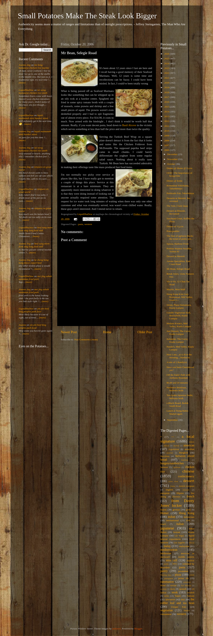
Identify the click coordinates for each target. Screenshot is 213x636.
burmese (164, 467)
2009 (167, 135)
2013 (167, 116)
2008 (167, 140)
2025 (167, 58)
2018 (167, 92)
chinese (188, 471)
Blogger (138, 628)
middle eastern (186, 556)
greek (188, 509)
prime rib (183, 578)
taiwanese (170, 599)
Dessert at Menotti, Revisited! (176, 212)
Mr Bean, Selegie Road (178, 268)
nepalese (190, 560)
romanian (187, 582)
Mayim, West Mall (176, 289)
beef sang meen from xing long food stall (36, 229)
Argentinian (174, 449)
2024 (167, 63)
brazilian (184, 460)
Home (107, 332)
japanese (167, 528)
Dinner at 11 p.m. (175, 226)
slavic (172, 589)
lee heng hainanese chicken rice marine (34, 66)
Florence (176, 496)
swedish (190, 592)
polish (191, 575)
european (165, 493)
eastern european (186, 486)
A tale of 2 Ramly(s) (177, 362)
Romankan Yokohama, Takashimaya (178, 187)
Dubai (172, 486)
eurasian (186, 490)
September (172, 420)
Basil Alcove (129, 125)
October (171, 164)
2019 (167, 87)
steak (175, 592)
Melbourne (166, 553)
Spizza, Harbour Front (178, 243)
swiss (166, 596)
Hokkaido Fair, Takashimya (180, 193)
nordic (166, 564)
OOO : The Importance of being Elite (179, 174)
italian (180, 524)
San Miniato (186, 585)
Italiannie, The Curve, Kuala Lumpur (177, 340)
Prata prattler (173, 231)
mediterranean (169, 549)
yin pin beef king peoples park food (34, 310)
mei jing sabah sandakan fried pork (35, 277)
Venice (187, 610)
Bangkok (183, 452)
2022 (167, 73)
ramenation (167, 581)
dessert (188, 481)
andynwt (116, 628)
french (190, 496)
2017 (167, 97)
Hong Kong (186, 513)
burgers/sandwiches (172, 463)
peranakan (183, 571)
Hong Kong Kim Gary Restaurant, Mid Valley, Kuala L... (180, 297)
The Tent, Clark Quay (177, 205)
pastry (164, 571)
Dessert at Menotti (176, 256)
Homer (165, 513)
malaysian (184, 546)
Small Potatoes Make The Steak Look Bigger (87, 16)
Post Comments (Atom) (86, 339)
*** (172, 437)
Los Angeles (179, 542)
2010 (167, 130)
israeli (163, 524)
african (166, 446)
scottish (164, 589)
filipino (180, 493)
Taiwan (190, 595)
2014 (167, 111)
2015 (167, 106)
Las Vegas (179, 535)
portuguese (168, 578)
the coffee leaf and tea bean (177, 601)
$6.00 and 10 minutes (177, 382)
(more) (22, 82)
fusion (164, 509)
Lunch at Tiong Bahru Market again (177, 412)
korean (177, 532)
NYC (174, 564)
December (172, 154)
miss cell (171, 560)
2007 (167, 145)
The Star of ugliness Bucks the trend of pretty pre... (180, 237)
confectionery (186, 476)
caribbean (177, 467)
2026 (167, 53)
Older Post (144, 332)
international (172, 520)
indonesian (189, 517)
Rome (163, 585)
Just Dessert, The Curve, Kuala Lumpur (179, 332)
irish (188, 520)
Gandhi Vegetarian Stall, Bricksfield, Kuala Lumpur (179, 315)
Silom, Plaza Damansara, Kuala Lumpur (179, 306)
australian (189, 449)
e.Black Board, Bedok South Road (177, 404)
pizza (178, 574)
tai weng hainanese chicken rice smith (33, 91)
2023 (167, 68)
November (172, 159)
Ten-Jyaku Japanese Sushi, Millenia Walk (180, 396)
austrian (170, 453)
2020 (167, 82)
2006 (167, 150)
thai (183, 599)
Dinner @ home (174, 180)
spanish (182, 588)
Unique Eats (178, 606)
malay (167, 546)
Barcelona (165, 456)
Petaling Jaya (166, 575)
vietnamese (166, 614)
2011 (167, 126)
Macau (191, 543)
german (176, 509)
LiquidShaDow (26, 90)
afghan (191, 442)
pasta (80, 224)
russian (173, 585)
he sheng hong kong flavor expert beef (34, 261)
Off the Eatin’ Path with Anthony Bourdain (178, 376)
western (88, 224)
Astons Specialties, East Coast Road (178, 262)
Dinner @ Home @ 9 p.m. (180, 168)
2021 (167, 78)
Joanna (22, 324)
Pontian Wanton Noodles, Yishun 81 (179, 250)
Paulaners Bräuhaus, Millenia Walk (177, 389)
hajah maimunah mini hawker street (33, 117)
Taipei (178, 595)
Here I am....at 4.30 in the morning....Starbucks (179, 356)
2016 (167, 102)
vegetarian (167, 610)
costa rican (173, 481)
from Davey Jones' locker (177, 503)
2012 (167, 121)
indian (171, 516)
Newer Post (69, 332)
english (169, 489)
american (188, 445)
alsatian (176, 446)
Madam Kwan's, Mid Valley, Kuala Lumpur (179, 325)
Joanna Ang (25, 65)
